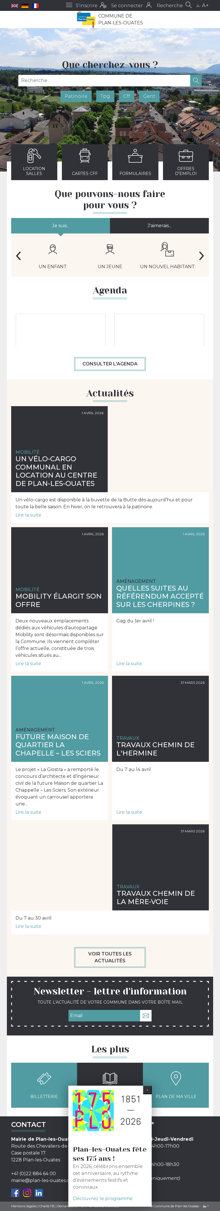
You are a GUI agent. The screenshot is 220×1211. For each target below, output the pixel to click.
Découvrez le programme (103, 1198)
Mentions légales (24, 1206)
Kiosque (110, 1085)
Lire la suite (28, 515)
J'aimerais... (159, 225)
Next (201, 256)
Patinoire (76, 96)
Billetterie (44, 1085)
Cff (126, 96)
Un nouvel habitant (167, 255)
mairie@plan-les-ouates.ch (41, 1180)
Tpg (105, 96)
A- (199, 5)
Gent (149, 96)
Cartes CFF (85, 162)
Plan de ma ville (176, 1085)
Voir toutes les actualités (110, 957)
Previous (18, 256)
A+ (205, 5)
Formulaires (135, 162)
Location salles (34, 162)
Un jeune (110, 255)
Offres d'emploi (186, 162)
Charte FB (47, 1206)
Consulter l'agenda (110, 364)
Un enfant (53, 255)
